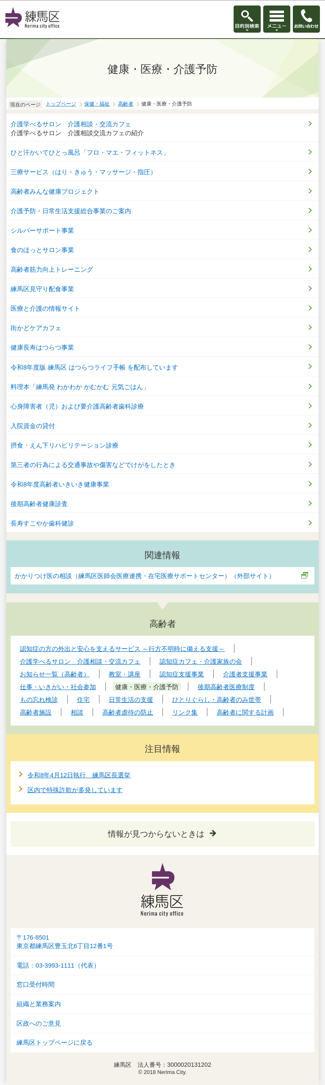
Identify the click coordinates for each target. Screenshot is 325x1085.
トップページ (61, 104)
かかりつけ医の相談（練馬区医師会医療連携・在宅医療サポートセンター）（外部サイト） (145, 575)
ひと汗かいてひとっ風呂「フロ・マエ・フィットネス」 (90, 152)
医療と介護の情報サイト (49, 308)
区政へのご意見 (39, 1023)
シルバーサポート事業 (42, 230)
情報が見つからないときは (156, 833)
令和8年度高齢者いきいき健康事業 (60, 484)
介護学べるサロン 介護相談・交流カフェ (71, 124)
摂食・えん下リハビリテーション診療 (64, 445)
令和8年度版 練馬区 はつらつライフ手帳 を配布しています (94, 367)
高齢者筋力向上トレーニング (52, 269)
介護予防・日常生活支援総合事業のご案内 (71, 210)
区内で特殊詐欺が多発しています (75, 789)
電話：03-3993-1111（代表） (58, 965)
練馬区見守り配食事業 (42, 288)
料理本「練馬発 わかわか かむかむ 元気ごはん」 (80, 386)
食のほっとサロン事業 (42, 249)
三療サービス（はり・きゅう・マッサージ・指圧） (84, 171)
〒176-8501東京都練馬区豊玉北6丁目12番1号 (65, 942)
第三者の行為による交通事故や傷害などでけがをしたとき (93, 464)
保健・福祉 (97, 104)
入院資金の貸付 (33, 425)
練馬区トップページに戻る (55, 1042)
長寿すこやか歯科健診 (42, 523)
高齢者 (125, 104)
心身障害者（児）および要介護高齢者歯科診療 (77, 406)
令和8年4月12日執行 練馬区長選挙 (79, 775)
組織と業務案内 (39, 1004)
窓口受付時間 (36, 984)
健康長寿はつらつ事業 (42, 347)
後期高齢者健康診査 (39, 503)
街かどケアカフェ (36, 327)
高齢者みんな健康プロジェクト (55, 191)
